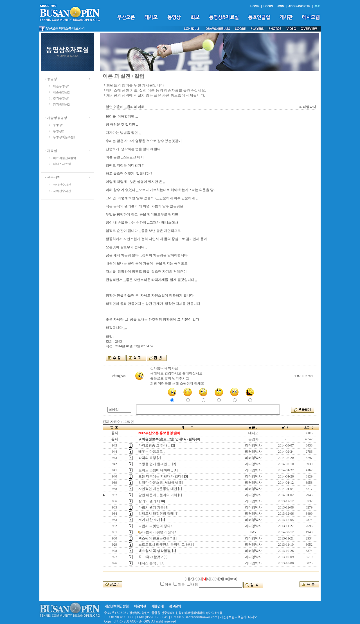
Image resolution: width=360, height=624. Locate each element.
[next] (233, 579)
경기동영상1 (61, 98)
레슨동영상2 (61, 92)
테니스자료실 (62, 164)
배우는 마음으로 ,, (151, 452)
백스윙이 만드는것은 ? (155, 538)
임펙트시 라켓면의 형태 (156, 514)
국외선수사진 (62, 191)
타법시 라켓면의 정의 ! (155, 526)
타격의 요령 (147, 458)
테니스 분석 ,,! (149, 563)
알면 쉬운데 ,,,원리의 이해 (157, 495)
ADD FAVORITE (299, 6)
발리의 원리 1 (148, 501)
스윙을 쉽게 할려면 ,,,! (155, 464)
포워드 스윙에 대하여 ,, (155, 470)
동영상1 (58, 125)
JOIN (280, 6)
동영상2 (58, 131)
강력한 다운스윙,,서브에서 (158, 483)
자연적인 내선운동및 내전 (157, 489)
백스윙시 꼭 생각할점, (154, 551)
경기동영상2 (61, 104)
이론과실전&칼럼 (64, 158)
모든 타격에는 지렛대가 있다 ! (160, 476)
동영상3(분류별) (64, 137)
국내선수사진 (62, 185)
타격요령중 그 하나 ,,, (154, 445)
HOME (254, 6)
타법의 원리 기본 (151, 507)
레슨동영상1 (61, 86)
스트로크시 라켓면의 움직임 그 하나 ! (166, 545)
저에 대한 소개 (149, 520)
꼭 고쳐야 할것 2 (150, 557)
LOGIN (268, 6)
